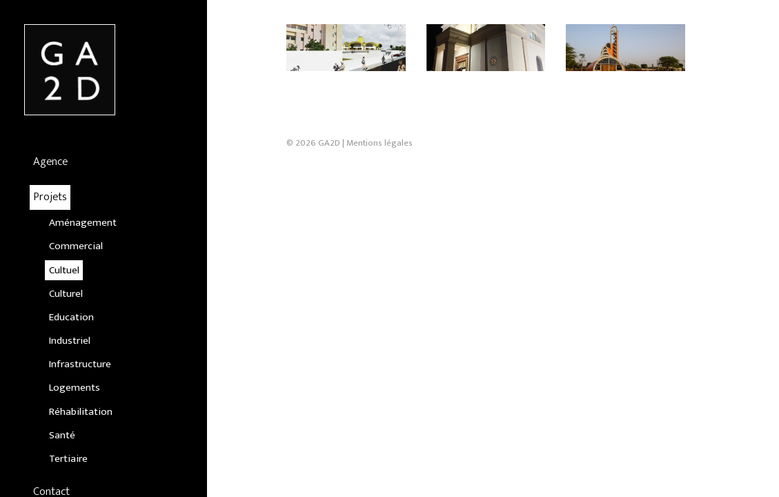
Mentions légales (379, 214)
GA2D (329, 214)
